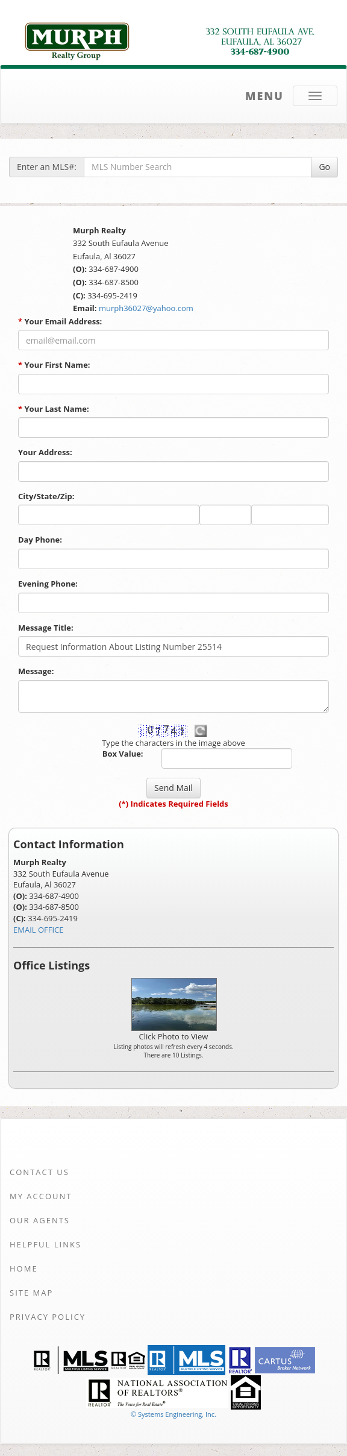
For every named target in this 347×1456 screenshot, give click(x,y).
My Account (41, 1196)
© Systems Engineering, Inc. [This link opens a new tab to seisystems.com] (173, 1414)
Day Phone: (40, 539)
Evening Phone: (48, 583)
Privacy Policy (48, 1316)
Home (24, 1268)
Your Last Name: (53, 408)
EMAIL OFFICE (38, 929)
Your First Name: (54, 364)
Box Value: (122, 753)
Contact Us (39, 1172)
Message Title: (45, 627)
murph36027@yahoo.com (146, 308)
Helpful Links (45, 1244)
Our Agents (40, 1220)
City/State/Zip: (46, 496)
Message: (36, 671)
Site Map (31, 1292)
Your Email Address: (60, 321)
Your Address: (45, 452)
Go (324, 166)
